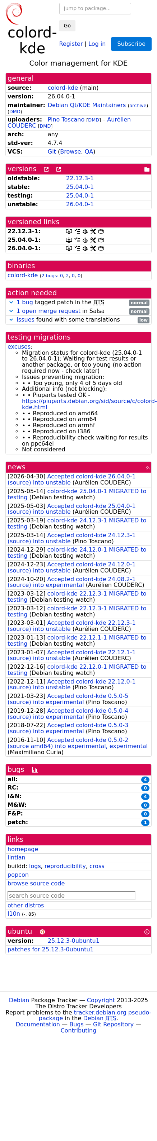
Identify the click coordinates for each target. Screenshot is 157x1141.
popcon (18, 874)
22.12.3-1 (80, 178)
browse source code (36, 883)
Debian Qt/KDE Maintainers (87, 105)
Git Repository (113, 1024)
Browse (70, 151)
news (17, 467)
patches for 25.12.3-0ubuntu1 (51, 949)
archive (138, 105)
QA (89, 151)
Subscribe (131, 43)
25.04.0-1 (80, 186)
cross (96, 866)
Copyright (101, 1000)
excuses (19, 346)
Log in (97, 43)
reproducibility (65, 866)
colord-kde (63, 87)
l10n (14, 913)
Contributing (79, 1030)
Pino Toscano (66, 119)
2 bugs (49, 275)
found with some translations (78, 320)
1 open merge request (48, 311)
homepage (23, 849)
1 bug (25, 302)
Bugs (76, 1024)
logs (35, 866)
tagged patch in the (78, 303)
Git (52, 151)
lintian (17, 857)
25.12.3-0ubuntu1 (74, 940)
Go (67, 25)
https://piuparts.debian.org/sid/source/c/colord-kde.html (89, 404)
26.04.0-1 (80, 204)
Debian (19, 1000)
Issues (25, 319)
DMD (14, 111)
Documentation (38, 1024)
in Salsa (78, 311)
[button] (11, 302)
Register (71, 43)
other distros (26, 905)
